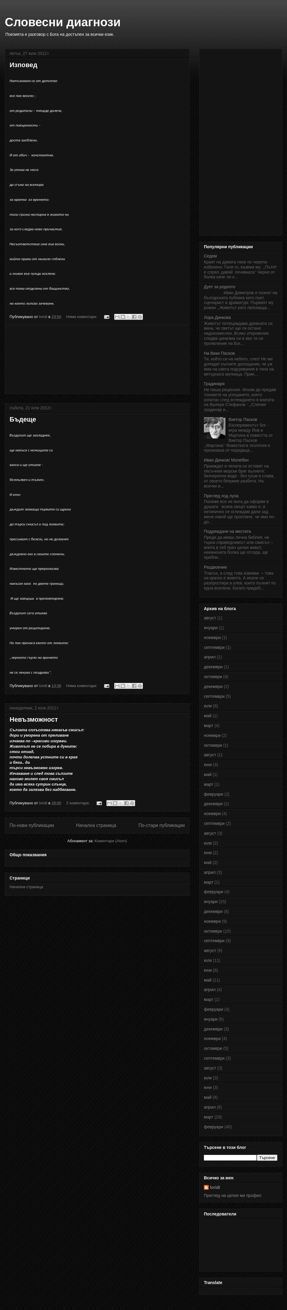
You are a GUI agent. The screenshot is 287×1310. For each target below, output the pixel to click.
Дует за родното (219, 286)
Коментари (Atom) (110, 841)
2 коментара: (78, 803)
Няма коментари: (82, 316)
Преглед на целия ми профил (232, 1195)
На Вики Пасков (219, 353)
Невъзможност (34, 719)
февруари (213, 794)
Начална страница (96, 825)
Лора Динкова (217, 317)
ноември (212, 637)
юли (208, 705)
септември (214, 647)
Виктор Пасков (243, 419)
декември (213, 666)
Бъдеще (23, 419)
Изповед (23, 65)
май (207, 715)
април (210, 657)
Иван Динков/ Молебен (226, 460)
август (210, 617)
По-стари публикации (161, 825)
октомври (213, 676)
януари (211, 627)
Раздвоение (215, 567)
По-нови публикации (32, 825)
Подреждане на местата (227, 531)
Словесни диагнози (63, 22)
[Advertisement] (97, 359)
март (208, 725)
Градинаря (214, 383)
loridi (215, 1187)
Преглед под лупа (221, 495)
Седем (210, 256)
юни (208, 764)
